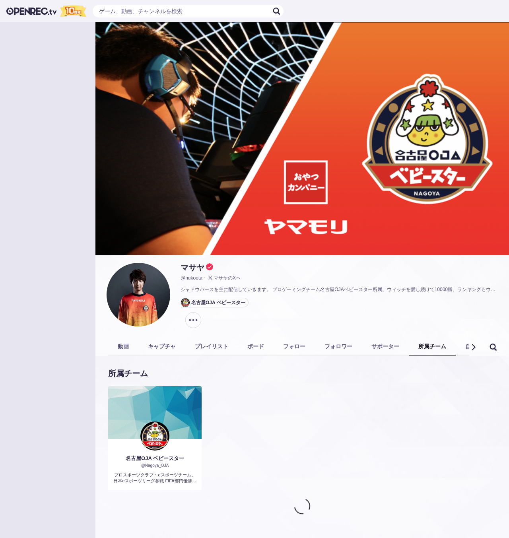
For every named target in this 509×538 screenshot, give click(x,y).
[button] (473, 347)
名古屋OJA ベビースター (155, 458)
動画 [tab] (123, 346)
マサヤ (192, 267)
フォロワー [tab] (338, 346)
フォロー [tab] (294, 346)
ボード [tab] (255, 346)
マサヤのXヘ (224, 278)
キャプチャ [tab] (162, 346)
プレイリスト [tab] (211, 346)
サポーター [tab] (385, 346)
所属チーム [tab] (432, 346)
